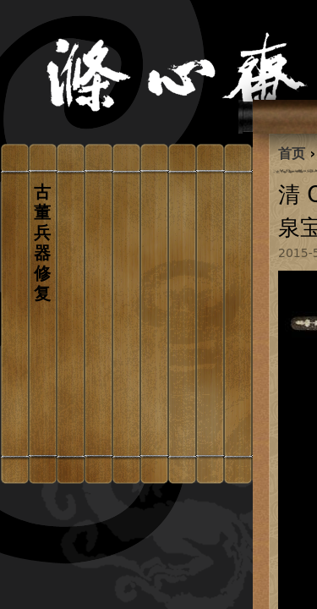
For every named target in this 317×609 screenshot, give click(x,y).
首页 (291, 153)
